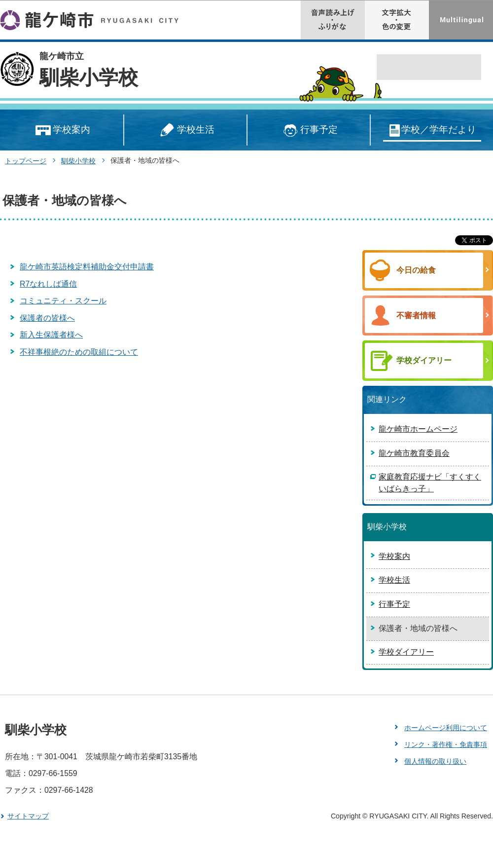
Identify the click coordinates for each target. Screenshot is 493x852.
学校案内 (62, 130)
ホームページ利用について (445, 728)
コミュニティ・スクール (63, 300)
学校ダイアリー (406, 652)
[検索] (418, 67)
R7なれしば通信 (48, 284)
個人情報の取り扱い (435, 761)
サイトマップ (28, 816)
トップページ (25, 161)
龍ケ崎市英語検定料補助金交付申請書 (87, 266)
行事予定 (309, 130)
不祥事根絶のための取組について (79, 352)
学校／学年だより (432, 130)
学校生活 (185, 130)
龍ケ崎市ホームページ (418, 429)
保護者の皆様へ (47, 318)
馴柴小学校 (88, 77)
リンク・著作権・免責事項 (445, 744)
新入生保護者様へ (51, 335)
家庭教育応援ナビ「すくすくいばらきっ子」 (430, 483)
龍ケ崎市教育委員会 (414, 453)
